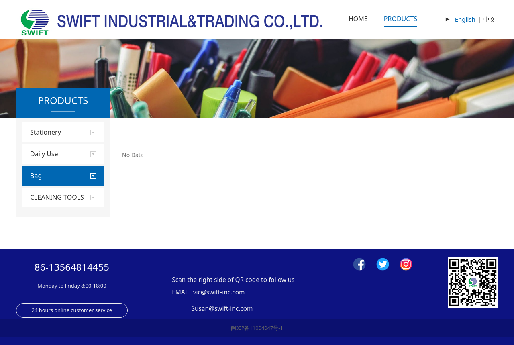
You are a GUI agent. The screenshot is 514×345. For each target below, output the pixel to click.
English (465, 19)
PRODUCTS (400, 18)
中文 (489, 19)
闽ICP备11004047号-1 (257, 327)
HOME (358, 18)
